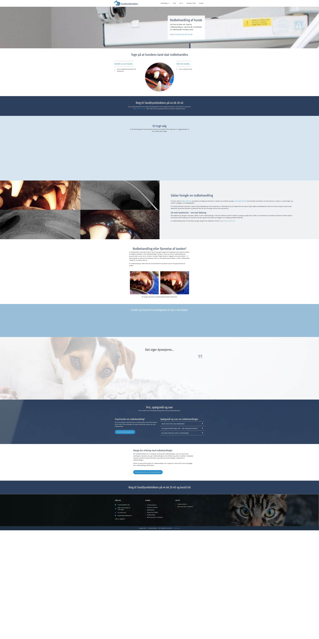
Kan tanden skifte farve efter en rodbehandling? (175, 433)
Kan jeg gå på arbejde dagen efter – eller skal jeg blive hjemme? (179, 428)
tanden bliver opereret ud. (227, 221)
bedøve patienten (186, 201)
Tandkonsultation (141, 109)
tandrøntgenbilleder (240, 201)
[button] (165, 3)
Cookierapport (176, 528)
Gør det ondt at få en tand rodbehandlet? (173, 424)
